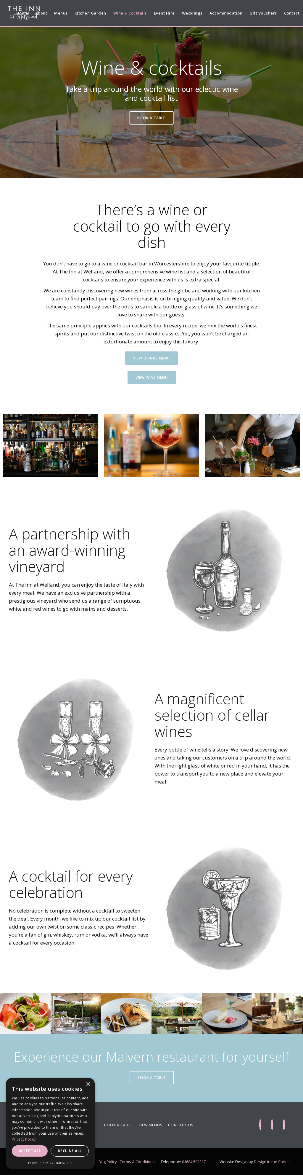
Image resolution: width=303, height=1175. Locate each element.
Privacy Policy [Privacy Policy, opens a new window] (24, 1139)
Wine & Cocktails (130, 13)
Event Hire (164, 13)
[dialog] (50, 1123)
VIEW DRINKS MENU (151, 358)
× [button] (88, 1084)
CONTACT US (180, 1125)
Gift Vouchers (263, 13)
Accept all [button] (30, 1150)
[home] (23, 14)
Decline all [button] (70, 1150)
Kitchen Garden (90, 13)
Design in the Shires (272, 1161)
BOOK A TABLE (151, 117)
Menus (60, 13)
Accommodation (226, 13)
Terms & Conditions (137, 1161)
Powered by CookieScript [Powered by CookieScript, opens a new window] (50, 1162)
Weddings (192, 13)
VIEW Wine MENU (152, 377)
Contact (292, 13)
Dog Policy (108, 1161)
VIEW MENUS (150, 1125)
